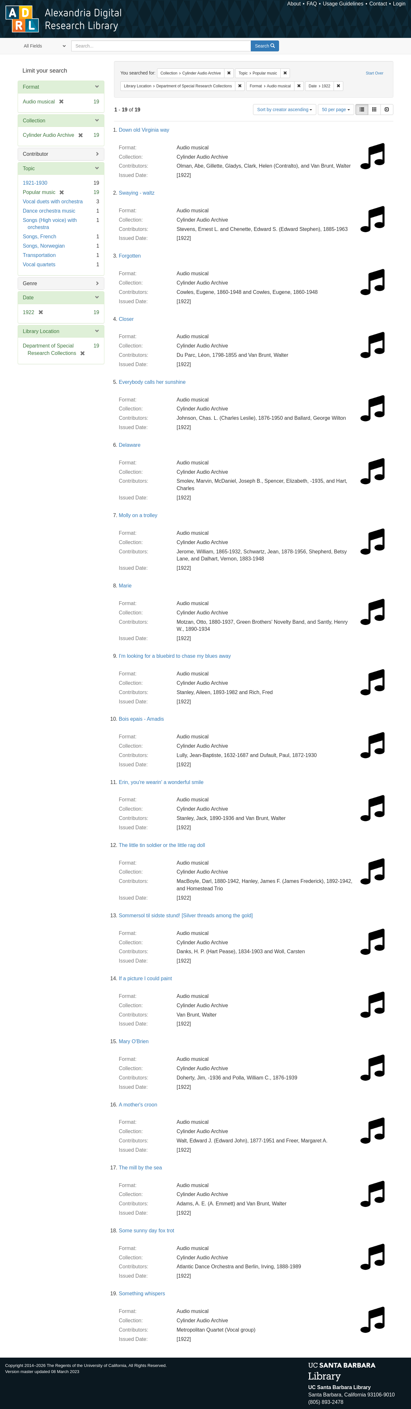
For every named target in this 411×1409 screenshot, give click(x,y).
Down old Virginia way (144, 130)
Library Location (41, 331)
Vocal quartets (39, 264)
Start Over (374, 73)
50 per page (336, 109)
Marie (125, 585)
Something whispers (142, 1293)
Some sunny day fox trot (146, 1230)
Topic (29, 168)
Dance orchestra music (49, 211)
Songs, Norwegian (44, 246)
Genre (30, 283)
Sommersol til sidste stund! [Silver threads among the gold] (186, 915)
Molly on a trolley (138, 515)
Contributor (35, 154)
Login (399, 3)
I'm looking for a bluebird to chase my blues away (175, 656)
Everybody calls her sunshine (152, 382)
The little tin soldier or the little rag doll (162, 845)
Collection (34, 120)
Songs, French (39, 236)
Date (28, 297)
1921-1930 (35, 183)
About (294, 3)
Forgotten (130, 256)
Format (31, 87)
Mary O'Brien (134, 1041)
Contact (378, 3)
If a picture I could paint (145, 978)
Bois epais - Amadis (141, 719)
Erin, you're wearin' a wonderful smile (161, 782)
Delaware (130, 445)
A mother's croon (138, 1104)
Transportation (39, 255)
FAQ (312, 3)
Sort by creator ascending (284, 109)
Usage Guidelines (343, 3)
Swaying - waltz (136, 193)
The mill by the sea (140, 1167)
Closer (126, 319)
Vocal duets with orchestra (53, 201)
